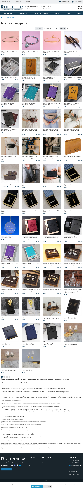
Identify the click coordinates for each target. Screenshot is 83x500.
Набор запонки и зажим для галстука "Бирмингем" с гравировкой (71, 269)
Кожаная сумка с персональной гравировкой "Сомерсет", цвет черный (9, 160)
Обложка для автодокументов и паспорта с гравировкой (72, 326)
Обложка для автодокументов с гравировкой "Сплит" (9, 354)
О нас (29, 477)
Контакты (28, 1)
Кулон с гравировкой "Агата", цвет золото (71, 187)
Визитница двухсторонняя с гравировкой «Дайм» (50, 78)
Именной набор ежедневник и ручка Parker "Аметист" (51, 105)
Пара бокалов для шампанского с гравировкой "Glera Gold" (31, 381)
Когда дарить (23, 13)
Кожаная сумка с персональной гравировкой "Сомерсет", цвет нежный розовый (51, 132)
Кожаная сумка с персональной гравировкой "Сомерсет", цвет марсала (30, 132)
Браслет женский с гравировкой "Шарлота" (51, 52)
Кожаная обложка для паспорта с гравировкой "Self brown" (73, 105)
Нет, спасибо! (47, 498)
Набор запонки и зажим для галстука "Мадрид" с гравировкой (52, 296)
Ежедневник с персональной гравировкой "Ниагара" (29, 105)
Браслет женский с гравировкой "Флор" (30, 52)
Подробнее (75, 496)
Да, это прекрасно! (37, 498)
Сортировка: (39, 28)
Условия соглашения (33, 471)
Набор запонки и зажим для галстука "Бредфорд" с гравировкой (8, 297)
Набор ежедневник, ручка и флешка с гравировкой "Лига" (30, 268)
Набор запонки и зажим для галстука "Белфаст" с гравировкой (50, 269)
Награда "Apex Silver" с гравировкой (28, 326)
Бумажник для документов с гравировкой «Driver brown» (29, 78)
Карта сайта (45, 474)
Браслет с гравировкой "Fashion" (10, 77)
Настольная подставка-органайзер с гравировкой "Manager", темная (50, 327)
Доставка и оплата (5, 1)
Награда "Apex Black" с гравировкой (7, 326)
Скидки (68, 13)
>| (9, 388)
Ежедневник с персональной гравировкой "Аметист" (8, 105)
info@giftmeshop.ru (76, 477)
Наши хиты (57, 13)
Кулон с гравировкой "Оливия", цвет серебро (51, 214)
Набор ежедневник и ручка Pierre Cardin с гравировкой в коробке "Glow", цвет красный (31, 241)
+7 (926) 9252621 (47, 6)
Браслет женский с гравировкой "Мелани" (9, 52)
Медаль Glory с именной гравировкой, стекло (7, 240)
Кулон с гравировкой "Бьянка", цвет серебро (9, 214)
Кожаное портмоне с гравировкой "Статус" (69, 159)
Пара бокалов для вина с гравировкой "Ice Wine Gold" (71, 354)
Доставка (30, 474)
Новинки (79, 13)
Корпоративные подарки (41, 13)
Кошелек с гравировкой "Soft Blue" (50, 187)
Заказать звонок (7, 480)
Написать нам (30, 8)
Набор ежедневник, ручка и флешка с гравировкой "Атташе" (9, 268)
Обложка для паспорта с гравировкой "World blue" (28, 354)
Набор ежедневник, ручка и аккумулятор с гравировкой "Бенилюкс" (71, 241)
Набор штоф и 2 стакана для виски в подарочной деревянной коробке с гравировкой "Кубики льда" (72, 298)
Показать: (62, 28)
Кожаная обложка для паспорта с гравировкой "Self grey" (10, 131)
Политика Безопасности (34, 479)
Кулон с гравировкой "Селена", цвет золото (72, 214)
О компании (18, 1)
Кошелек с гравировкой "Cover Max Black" (30, 187)
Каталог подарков (7, 13)
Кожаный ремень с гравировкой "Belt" (9, 187)
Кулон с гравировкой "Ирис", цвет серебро (31, 214)
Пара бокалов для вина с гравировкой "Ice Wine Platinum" (9, 381)
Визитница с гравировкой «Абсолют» (71, 78)
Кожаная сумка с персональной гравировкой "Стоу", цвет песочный (30, 160)
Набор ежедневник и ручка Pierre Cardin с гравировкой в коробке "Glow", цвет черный (52, 241)
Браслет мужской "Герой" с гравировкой (71, 52)
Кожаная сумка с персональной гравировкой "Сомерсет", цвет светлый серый (72, 132)
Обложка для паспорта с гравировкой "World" (49, 354)
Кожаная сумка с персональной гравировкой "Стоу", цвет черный (52, 159)
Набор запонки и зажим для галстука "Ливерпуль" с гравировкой (29, 297)
